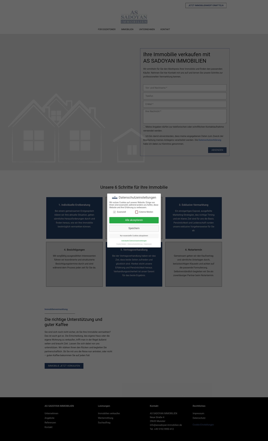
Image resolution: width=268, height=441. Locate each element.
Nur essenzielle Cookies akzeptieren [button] (134, 236)
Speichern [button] (134, 228)
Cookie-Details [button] (121, 244)
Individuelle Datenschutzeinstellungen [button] (134, 241)
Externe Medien (144, 212)
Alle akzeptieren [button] (134, 220)
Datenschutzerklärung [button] (135, 244)
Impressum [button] (148, 244)
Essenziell (119, 212)
